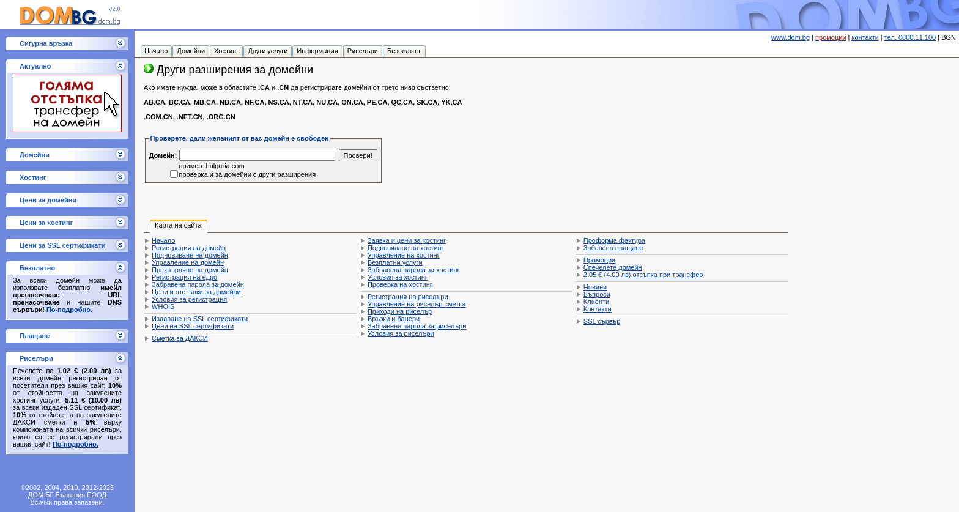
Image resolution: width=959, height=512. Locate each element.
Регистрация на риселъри (408, 296)
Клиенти (596, 301)
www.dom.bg (790, 37)
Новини (595, 287)
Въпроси (596, 294)
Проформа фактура (614, 240)
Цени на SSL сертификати (193, 326)
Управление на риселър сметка (416, 304)
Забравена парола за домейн (198, 284)
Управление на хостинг (404, 255)
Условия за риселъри (401, 333)
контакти (865, 37)
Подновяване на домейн (190, 255)
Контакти (597, 309)
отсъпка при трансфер (643, 274)
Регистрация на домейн (189, 247)
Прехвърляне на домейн (190, 269)
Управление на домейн (188, 262)
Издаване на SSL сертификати (200, 318)
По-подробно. (69, 309)
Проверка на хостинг (400, 284)
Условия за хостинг (398, 277)
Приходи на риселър (400, 311)
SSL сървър (601, 321)
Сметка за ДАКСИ (180, 338)
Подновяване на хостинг (406, 247)
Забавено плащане (613, 247)
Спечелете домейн (612, 267)
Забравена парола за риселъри (417, 326)
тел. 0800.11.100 (910, 37)
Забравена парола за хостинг (414, 269)
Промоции (599, 260)
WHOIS (163, 306)
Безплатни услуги (395, 262)
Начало (163, 240)
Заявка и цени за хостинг (407, 240)
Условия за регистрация (189, 299)
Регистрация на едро (184, 277)
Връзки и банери (394, 318)
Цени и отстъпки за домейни (196, 291)
